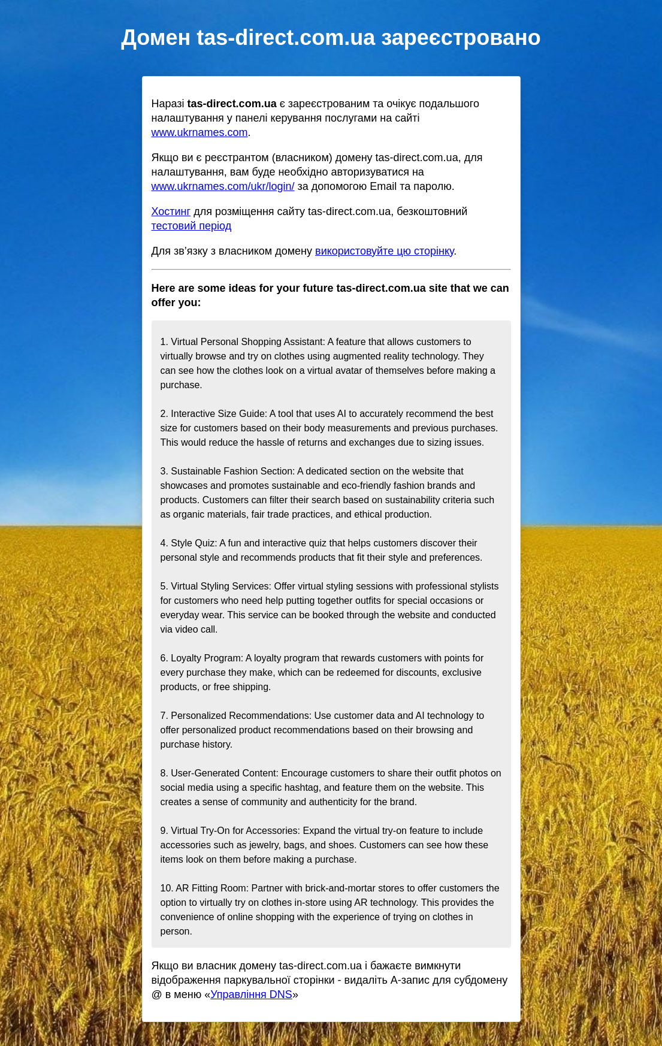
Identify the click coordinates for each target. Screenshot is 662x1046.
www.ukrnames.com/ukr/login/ (223, 186)
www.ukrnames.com (200, 132)
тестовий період (192, 226)
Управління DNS (251, 994)
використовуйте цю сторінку (384, 251)
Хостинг (171, 211)
